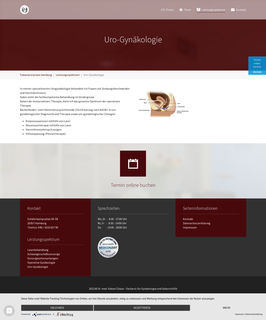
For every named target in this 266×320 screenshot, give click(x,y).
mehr (226, 307)
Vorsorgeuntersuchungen (42, 258)
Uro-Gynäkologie (37, 266)
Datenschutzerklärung (196, 223)
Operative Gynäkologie (41, 262)
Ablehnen (57, 307)
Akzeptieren (141, 307)
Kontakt (188, 219)
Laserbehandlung (37, 250)
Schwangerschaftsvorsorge (43, 254)
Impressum (190, 227)
